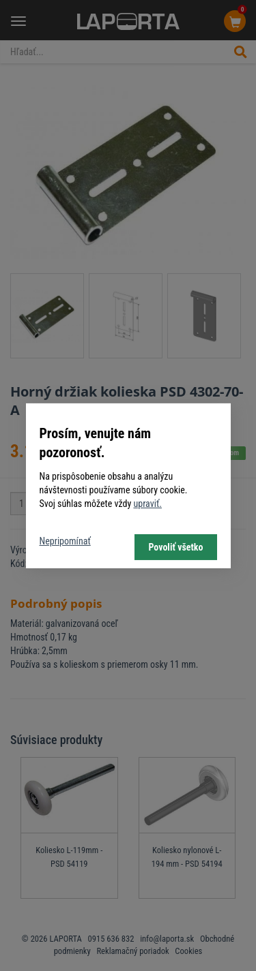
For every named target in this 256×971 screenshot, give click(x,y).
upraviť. (147, 503)
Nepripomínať (65, 541)
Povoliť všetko (175, 547)
